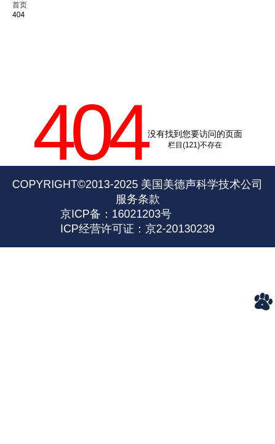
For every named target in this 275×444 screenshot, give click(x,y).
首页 (19, 5)
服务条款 (138, 199)
